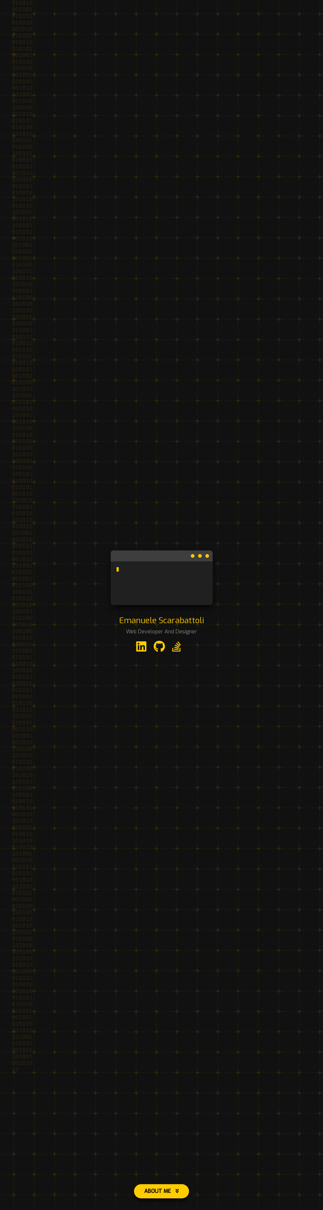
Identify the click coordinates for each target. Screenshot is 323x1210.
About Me (161, 1191)
